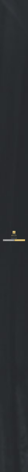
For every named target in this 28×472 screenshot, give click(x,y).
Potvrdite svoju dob (14, 238)
